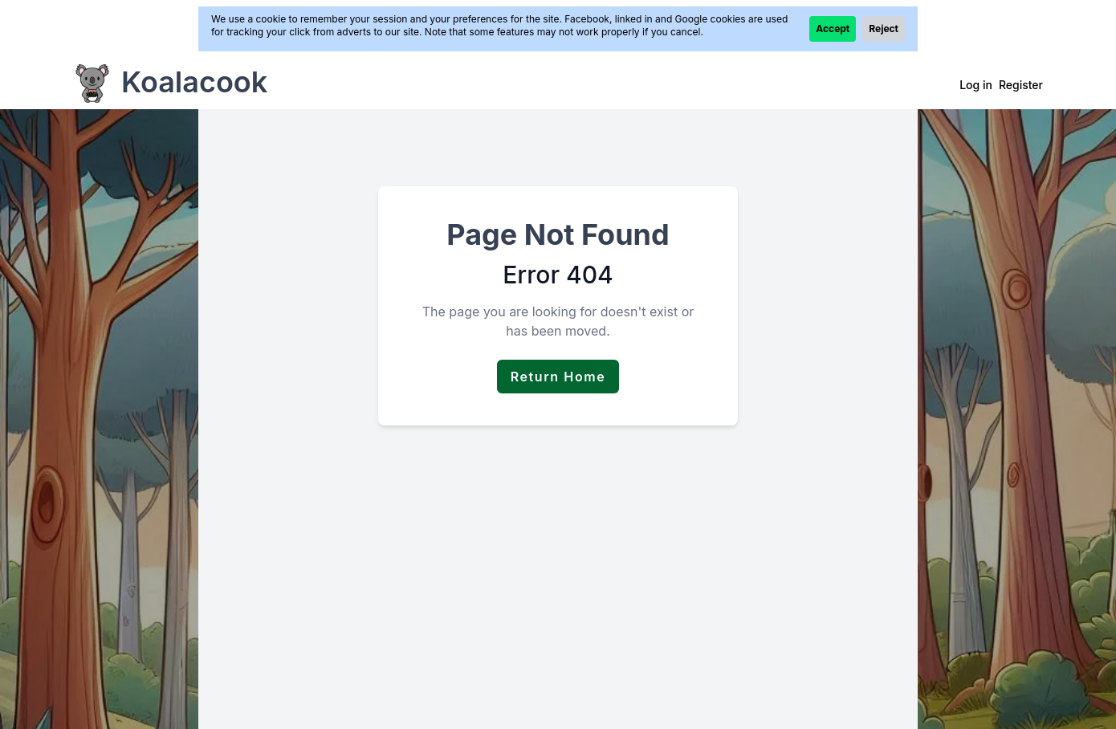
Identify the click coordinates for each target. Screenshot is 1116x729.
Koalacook (194, 82)
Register (1021, 85)
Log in (975, 85)
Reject (883, 28)
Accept (832, 28)
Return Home (558, 377)
